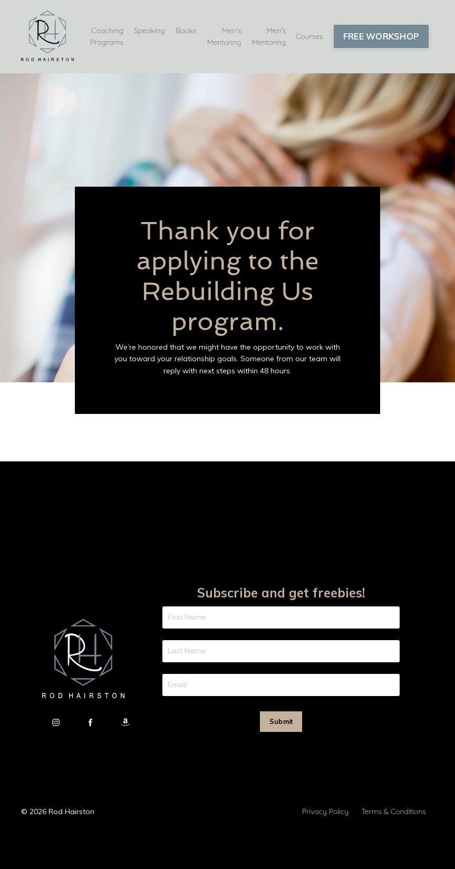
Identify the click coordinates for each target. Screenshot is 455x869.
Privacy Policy (325, 811)
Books (186, 30)
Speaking (149, 30)
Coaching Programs (106, 36)
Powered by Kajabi (401, 841)
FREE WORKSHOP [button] (381, 36)
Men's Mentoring (224, 36)
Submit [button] (281, 721)
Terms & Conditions (393, 811)
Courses (309, 36)
